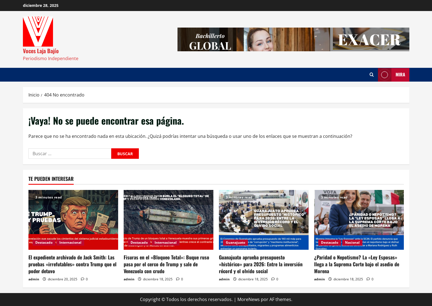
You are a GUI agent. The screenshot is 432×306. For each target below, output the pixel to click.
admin (33, 279)
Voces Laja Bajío (41, 51)
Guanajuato (235, 242)
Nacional (352, 242)
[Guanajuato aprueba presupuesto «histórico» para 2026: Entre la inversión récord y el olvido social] (264, 220)
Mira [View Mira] (391, 75)
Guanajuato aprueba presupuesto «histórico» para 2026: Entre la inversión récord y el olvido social (261, 264)
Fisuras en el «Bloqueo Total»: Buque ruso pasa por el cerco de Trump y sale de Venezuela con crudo (166, 264)
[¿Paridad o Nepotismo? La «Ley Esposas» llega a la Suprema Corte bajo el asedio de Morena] (359, 220)
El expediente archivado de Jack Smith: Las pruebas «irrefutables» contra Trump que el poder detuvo (72, 264)
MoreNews (248, 299)
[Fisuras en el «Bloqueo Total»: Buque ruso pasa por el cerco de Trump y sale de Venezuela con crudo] (168, 220)
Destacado (43, 242)
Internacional (70, 242)
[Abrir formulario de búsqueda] (372, 75)
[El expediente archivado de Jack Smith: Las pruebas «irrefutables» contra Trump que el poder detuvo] (73, 220)
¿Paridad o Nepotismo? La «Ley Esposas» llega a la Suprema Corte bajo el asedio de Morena (356, 264)
